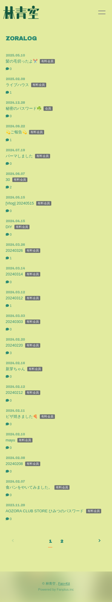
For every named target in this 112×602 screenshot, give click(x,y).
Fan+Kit (64, 583)
